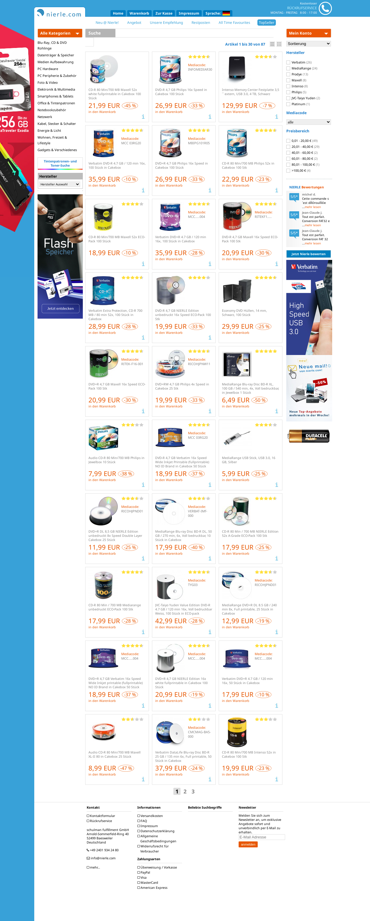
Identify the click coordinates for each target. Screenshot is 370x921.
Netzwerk (45, 116)
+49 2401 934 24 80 (103, 850)
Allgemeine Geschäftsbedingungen (157, 838)
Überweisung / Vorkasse (158, 867)
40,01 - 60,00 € (302, 153)
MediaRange (301, 68)
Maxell (296, 80)
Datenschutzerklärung (157, 831)
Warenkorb (139, 13)
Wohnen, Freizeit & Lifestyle (52, 140)
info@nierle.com (102, 858)
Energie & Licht (49, 130)
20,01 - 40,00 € (302, 147)
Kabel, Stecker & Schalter (57, 123)
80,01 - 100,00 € (302, 164)
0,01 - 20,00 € (302, 141)
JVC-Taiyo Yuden (303, 98)
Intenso (297, 86)
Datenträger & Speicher (56, 55)
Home (118, 13)
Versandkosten (151, 816)
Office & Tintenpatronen (56, 103)
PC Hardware (48, 68)
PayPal (144, 872)
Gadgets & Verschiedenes (57, 150)
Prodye (297, 74)
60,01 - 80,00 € (302, 158)
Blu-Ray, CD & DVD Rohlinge (52, 45)
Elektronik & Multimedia (56, 89)
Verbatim (299, 62)
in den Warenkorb (102, 112)
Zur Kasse (164, 13)
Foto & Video (48, 82)
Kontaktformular (101, 816)
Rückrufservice (100, 821)
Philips (296, 92)
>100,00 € (298, 170)
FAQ (143, 821)
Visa (143, 877)
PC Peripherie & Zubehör (57, 75)
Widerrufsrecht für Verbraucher (154, 848)
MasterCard (148, 882)
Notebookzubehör (52, 110)
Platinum (298, 104)
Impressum (189, 13)
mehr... (94, 867)
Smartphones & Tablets (55, 96)
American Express (153, 888)
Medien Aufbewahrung (56, 62)
